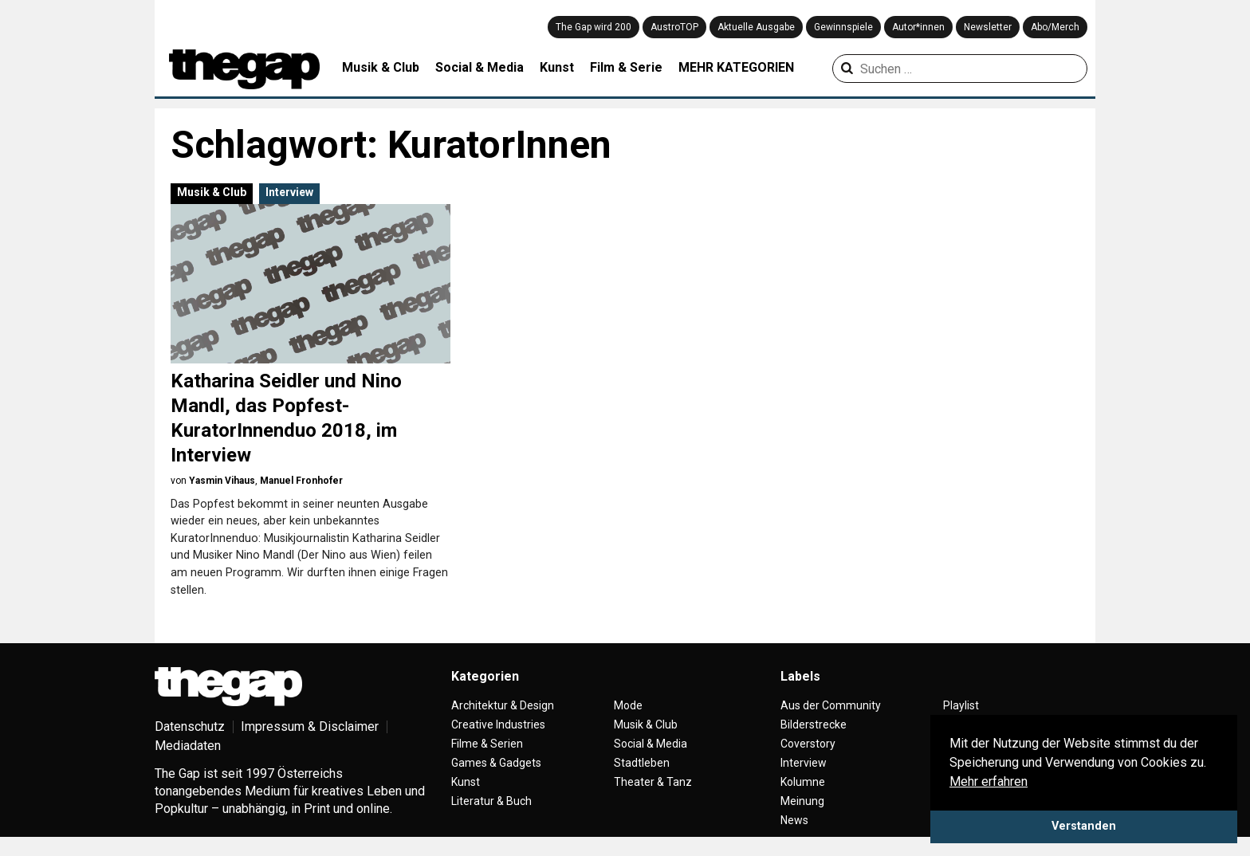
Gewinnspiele (843, 27)
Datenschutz (190, 726)
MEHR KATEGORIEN (736, 67)
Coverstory (807, 743)
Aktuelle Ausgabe (756, 27)
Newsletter (988, 27)
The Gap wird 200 (593, 27)
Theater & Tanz (653, 782)
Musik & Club (380, 67)
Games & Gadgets (496, 762)
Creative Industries (498, 724)
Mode (628, 705)
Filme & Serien (487, 743)
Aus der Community (830, 705)
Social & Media (479, 67)
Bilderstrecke (813, 724)
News (794, 820)
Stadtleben (642, 762)
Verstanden (1083, 826)
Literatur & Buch (491, 801)
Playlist (961, 705)
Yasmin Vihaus (222, 480)
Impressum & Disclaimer (310, 726)
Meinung (802, 801)
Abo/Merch (1055, 27)
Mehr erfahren (988, 781)
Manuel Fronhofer (301, 480)
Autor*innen (918, 27)
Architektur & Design (502, 705)
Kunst (557, 67)
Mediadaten (188, 745)
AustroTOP (674, 27)
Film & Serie (626, 67)
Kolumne (802, 782)
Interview (289, 192)
